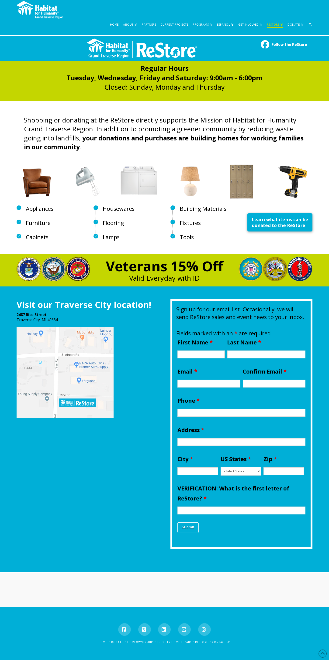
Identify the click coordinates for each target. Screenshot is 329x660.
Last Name (244, 342)
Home (102, 642)
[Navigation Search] (309, 17)
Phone (188, 400)
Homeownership (140, 642)
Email (187, 371)
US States (236, 459)
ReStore (201, 642)
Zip (270, 459)
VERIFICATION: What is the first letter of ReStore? (233, 493)
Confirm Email (265, 371)
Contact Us (221, 642)
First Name (195, 342)
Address (190, 430)
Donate (117, 642)
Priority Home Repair (174, 642)
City (185, 459)
